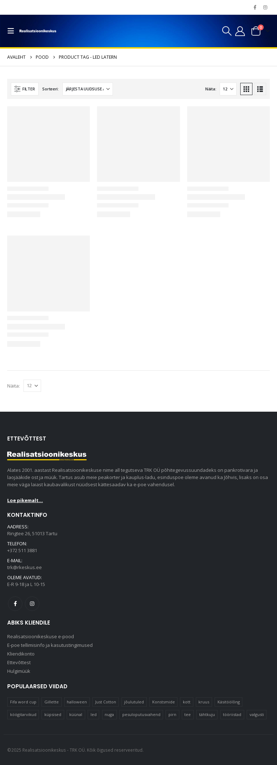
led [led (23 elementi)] (94, 714)
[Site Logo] (37, 31)
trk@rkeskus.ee (24, 567)
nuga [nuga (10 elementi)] (109, 714)
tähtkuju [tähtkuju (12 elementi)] (207, 714)
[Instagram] (265, 7)
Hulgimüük (18, 671)
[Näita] (228, 88)
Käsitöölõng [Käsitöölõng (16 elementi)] (228, 701)
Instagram (32, 603)
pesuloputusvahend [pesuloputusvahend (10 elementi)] (141, 714)
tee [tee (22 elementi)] (187, 714)
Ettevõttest (19, 662)
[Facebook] (255, 7)
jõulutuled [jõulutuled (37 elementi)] (134, 701)
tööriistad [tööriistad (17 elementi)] (232, 714)
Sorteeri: (50, 88)
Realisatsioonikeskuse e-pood (40, 636)
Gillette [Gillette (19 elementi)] (51, 701)
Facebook (15, 603)
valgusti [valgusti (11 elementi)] (257, 714)
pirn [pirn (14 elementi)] (172, 714)
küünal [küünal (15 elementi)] (75, 714)
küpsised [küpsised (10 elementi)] (52, 714)
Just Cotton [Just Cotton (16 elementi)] (105, 701)
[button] (12, 31)
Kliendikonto (21, 653)
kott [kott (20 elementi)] (186, 701)
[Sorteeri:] (87, 88)
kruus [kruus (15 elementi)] (203, 701)
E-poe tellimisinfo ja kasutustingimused (50, 645)
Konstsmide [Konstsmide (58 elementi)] (163, 701)
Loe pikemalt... (25, 500)
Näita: (210, 88)
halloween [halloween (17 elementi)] (77, 701)
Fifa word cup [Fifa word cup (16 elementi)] (23, 701)
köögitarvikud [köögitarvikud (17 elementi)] (23, 714)
